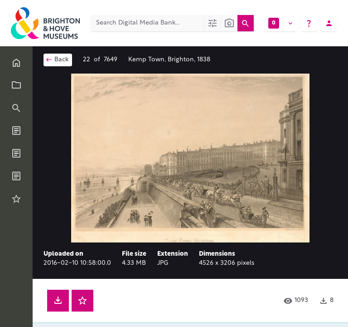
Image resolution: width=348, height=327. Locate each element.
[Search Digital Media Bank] (147, 23)
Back (56, 59)
